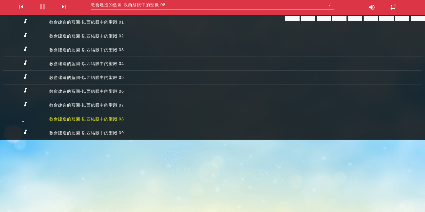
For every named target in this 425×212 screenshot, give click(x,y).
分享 (292, 18)
